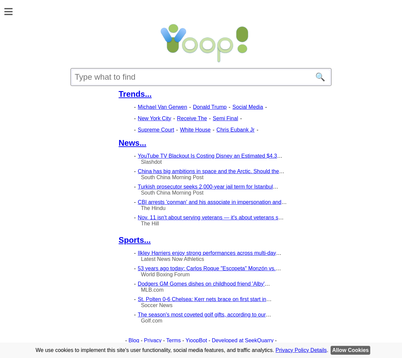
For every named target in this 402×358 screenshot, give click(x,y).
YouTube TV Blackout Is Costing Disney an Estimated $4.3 (207, 156)
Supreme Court (156, 130)
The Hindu (153, 208)
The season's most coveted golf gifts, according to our (202, 314)
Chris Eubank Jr (235, 130)
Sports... (135, 239)
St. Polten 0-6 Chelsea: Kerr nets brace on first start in (202, 299)
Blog (134, 340)
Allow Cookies (350, 350)
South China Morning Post (172, 177)
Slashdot (151, 162)
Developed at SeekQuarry (242, 340)
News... (132, 142)
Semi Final (225, 118)
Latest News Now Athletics (172, 259)
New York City (154, 118)
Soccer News (157, 305)
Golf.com (151, 321)
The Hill (150, 223)
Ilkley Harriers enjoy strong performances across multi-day (207, 253)
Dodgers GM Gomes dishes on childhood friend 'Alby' (201, 284)
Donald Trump (210, 107)
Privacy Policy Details (301, 350)
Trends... (135, 93)
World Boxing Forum (165, 274)
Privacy (152, 340)
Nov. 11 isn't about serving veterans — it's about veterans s (208, 217)
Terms (173, 340)
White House (195, 130)
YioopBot (196, 340)
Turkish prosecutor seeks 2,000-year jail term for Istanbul (205, 187)
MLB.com (152, 290)
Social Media (247, 107)
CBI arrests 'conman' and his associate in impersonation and (209, 202)
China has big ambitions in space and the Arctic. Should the (208, 171)
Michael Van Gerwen (162, 107)
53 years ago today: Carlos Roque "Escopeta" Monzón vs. (207, 268)
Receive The (192, 118)
